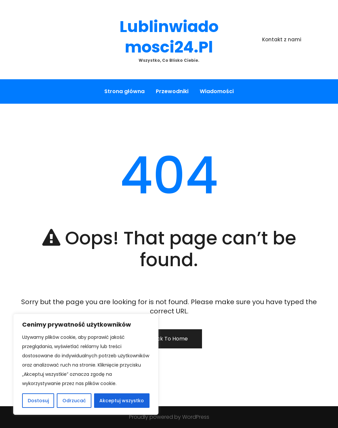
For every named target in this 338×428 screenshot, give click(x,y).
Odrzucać (74, 400)
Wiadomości (217, 91)
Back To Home (169, 338)
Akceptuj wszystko (121, 400)
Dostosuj (38, 400)
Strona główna (124, 91)
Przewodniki (172, 91)
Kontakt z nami (281, 39)
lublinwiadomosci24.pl (169, 37)
